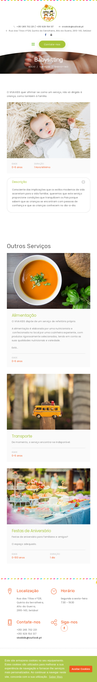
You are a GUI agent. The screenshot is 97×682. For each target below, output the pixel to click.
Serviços (45, 66)
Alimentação (24, 315)
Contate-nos (52, 44)
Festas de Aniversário (31, 531)
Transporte (22, 436)
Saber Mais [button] (55, 676)
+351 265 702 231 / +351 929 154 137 (35, 26)
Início (31, 66)
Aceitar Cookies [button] (81, 669)
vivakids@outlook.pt (73, 26)
